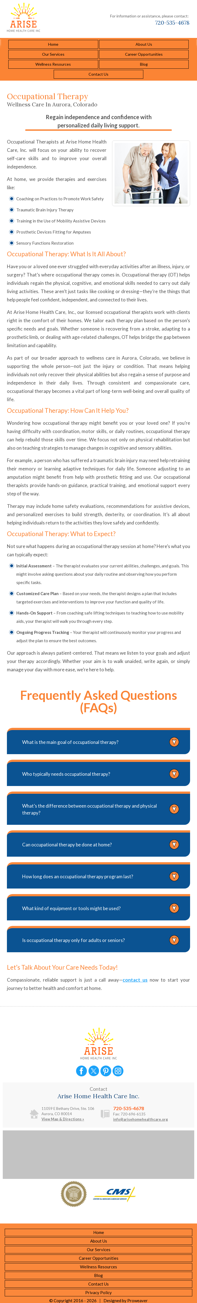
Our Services (53, 54)
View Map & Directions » (63, 1119)
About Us (144, 44)
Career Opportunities (144, 54)
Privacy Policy (98, 1292)
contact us (135, 980)
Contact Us (98, 74)
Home (53, 44)
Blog (144, 64)
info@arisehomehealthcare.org (140, 1119)
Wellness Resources (53, 64)
